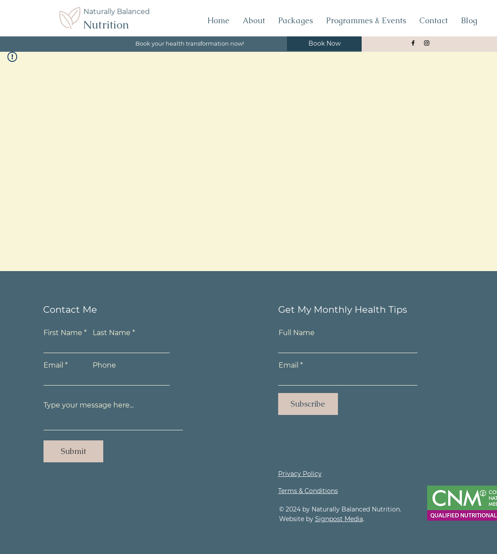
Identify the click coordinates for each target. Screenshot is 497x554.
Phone (104, 365)
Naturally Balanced (116, 11)
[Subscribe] (308, 404)
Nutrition (106, 25)
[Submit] (73, 451)
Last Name (112, 332)
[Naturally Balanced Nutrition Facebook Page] (413, 42)
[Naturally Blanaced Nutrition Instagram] (426, 42)
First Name (63, 332)
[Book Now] (324, 43)
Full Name (297, 332)
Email (53, 365)
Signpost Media (339, 519)
